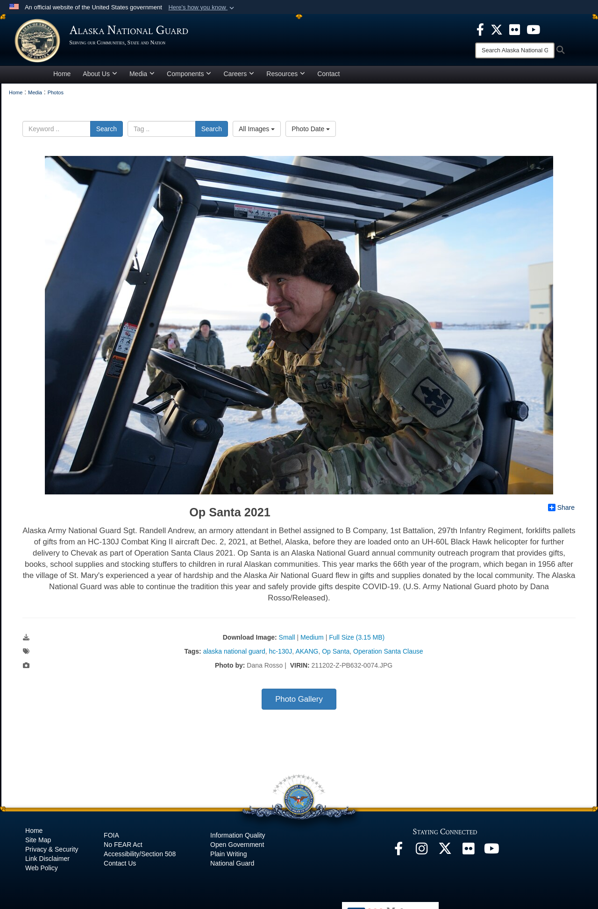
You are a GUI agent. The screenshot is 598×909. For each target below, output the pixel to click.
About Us (100, 76)
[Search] (515, 50)
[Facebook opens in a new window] (398, 854)
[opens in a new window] (480, 29)
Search (106, 131)
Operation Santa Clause (388, 654)
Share (561, 510)
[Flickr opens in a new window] (468, 854)
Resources (285, 76)
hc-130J (280, 654)
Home (62, 76)
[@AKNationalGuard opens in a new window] (445, 854)
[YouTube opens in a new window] (492, 854)
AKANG (306, 654)
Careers (238, 76)
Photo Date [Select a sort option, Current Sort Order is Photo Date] (311, 131)
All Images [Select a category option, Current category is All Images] (257, 131)
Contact (328, 76)
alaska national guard (234, 654)
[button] (202, 7)
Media (142, 76)
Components (189, 76)
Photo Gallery (299, 702)
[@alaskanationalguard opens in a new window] (422, 854)
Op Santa (335, 654)
